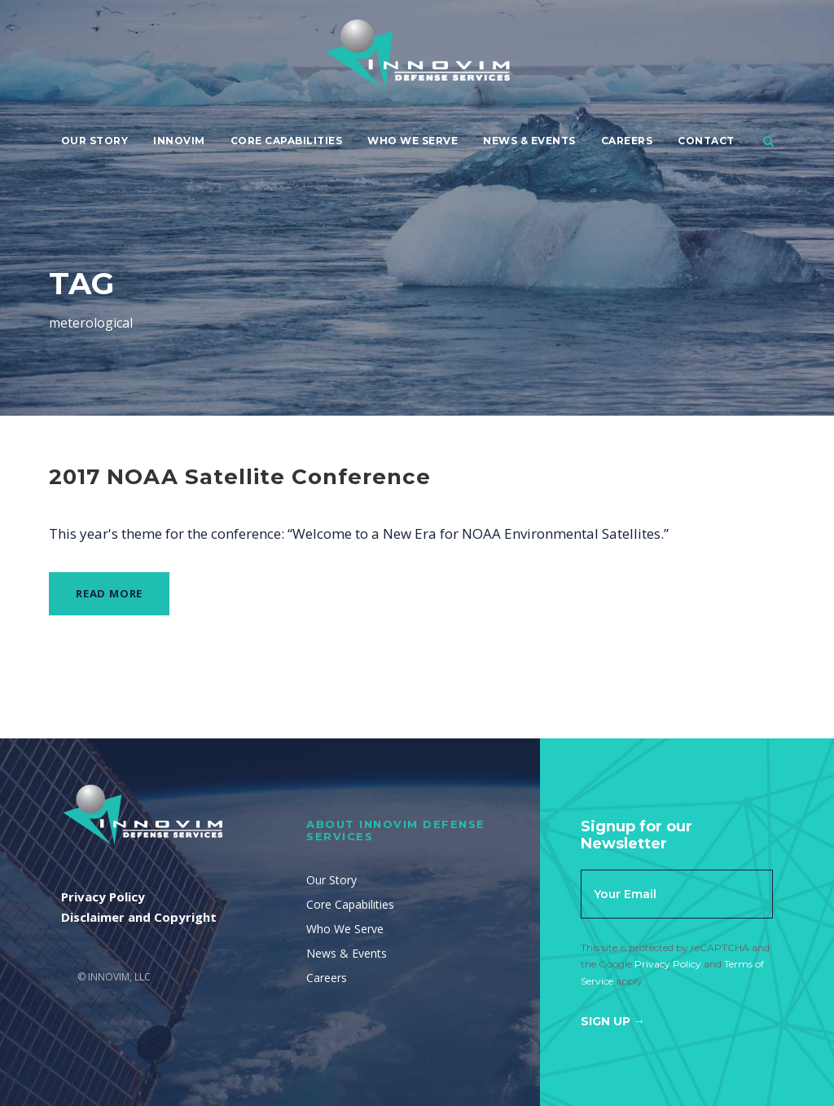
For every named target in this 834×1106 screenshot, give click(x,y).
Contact (706, 140)
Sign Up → (613, 1021)
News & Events (529, 140)
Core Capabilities (286, 140)
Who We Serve (412, 140)
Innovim (179, 140)
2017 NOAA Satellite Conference (240, 477)
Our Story (95, 140)
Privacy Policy (667, 964)
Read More (109, 593)
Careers (627, 140)
